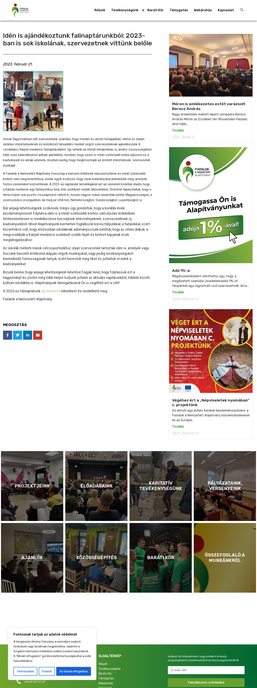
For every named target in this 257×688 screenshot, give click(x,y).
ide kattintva (50, 291)
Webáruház (203, 10)
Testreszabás (25, 671)
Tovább (178, 130)
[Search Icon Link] (242, 10)
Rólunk (99, 10)
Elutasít (46, 671)
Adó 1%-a (181, 270)
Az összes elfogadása (73, 671)
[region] (52, 654)
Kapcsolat (226, 10)
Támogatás (179, 10)
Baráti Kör (155, 10)
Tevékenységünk (124, 10)
